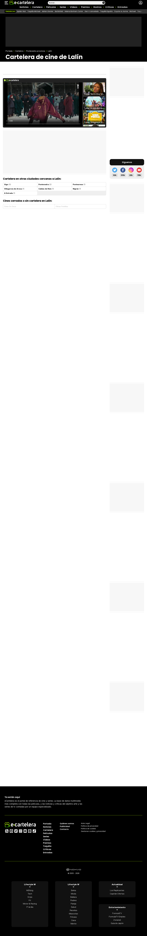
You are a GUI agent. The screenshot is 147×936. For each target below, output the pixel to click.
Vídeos (73, 7)
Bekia (73, 890)
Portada (9, 51)
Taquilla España (106, 11)
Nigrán (77, 189)
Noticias (24, 7)
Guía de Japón (117, 923)
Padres (73, 900)
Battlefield (59, 11)
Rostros (97, 7)
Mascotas (73, 913)
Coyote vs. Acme (121, 11)
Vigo (7, 184)
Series (63, 7)
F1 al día (30, 906)
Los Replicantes (117, 890)
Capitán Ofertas (117, 893)
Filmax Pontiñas (62, 206)
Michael (133, 11)
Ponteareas (79, 184)
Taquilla (47, 846)
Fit (30, 900)
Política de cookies (88, 828)
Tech (30, 893)
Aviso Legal (85, 823)
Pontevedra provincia (35, 51)
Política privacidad (89, 826)
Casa (73, 920)
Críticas (109, 7)
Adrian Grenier (47, 11)
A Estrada (9, 193)
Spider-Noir (21, 11)
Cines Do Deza (10, 206)
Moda (73, 893)
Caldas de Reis (46, 189)
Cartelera (37, 7)
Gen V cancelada (92, 11)
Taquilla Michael (33, 11)
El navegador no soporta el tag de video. (43, 104)
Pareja (73, 903)
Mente (73, 923)
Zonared (117, 919)
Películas (51, 7)
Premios (85, 7)
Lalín (50, 51)
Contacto (64, 829)
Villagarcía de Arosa (14, 189)
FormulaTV (117, 913)
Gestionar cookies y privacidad (93, 831)
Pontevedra (45, 184)
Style (30, 896)
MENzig (29, 890)
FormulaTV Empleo (117, 916)
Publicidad (65, 826)
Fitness (73, 916)
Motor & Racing (30, 903)
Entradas (122, 7)
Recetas (73, 910)
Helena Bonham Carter (74, 11)
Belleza (73, 896)
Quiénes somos (67, 823)
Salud (73, 906)
